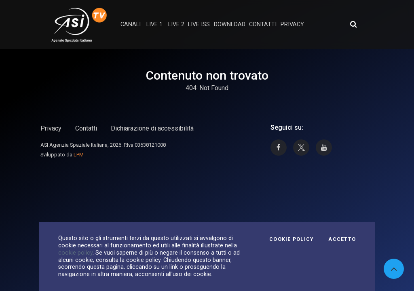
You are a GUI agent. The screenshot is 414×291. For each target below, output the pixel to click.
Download (229, 24)
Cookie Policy (291, 239)
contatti (263, 24)
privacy (292, 24)
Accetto (342, 239)
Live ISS (199, 24)
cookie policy (75, 252)
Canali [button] (130, 24)
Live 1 (154, 24)
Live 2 (176, 24)
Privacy (50, 128)
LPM (79, 155)
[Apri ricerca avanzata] (353, 24)
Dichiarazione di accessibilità (152, 128)
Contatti (86, 128)
